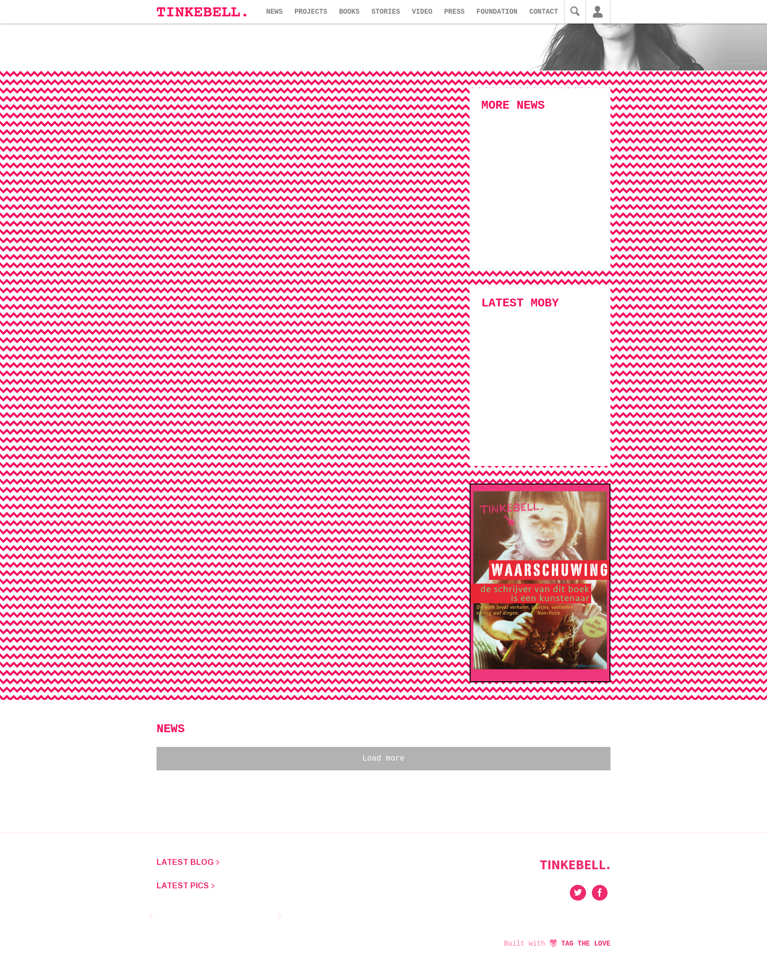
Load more (383, 758)
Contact (543, 12)
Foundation (497, 12)
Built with (557, 944)
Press (454, 12)
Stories (385, 12)
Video (422, 12)
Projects (310, 12)
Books (349, 12)
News (274, 12)
